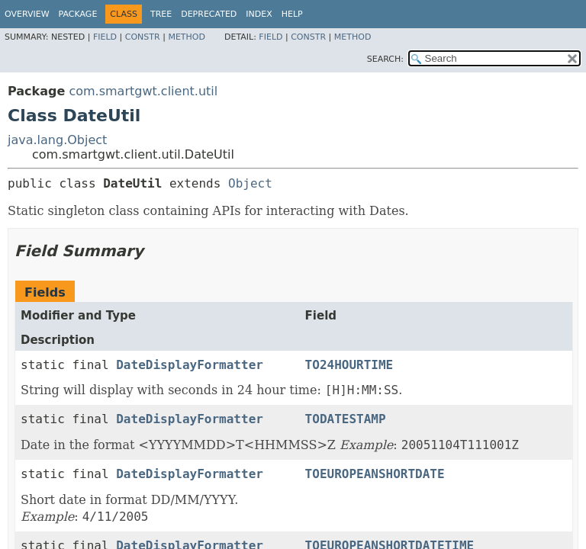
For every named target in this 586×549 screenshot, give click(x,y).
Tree (161, 14)
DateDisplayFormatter (189, 365)
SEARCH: (385, 59)
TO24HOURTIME (349, 365)
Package (78, 14)
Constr (142, 37)
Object (250, 183)
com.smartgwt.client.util (143, 91)
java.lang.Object (57, 140)
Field (105, 37)
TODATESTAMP (345, 419)
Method (186, 37)
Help (292, 14)
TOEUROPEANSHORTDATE (375, 474)
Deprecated (209, 14)
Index (259, 14)
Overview (27, 14)
